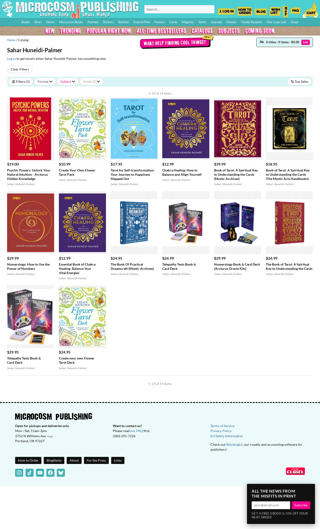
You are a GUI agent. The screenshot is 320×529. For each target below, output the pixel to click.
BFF (285, 10)
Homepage (70, 9)
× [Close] (310, 489)
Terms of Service (222, 426)
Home (11, 40)
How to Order (244, 10)
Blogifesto (54, 460)
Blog (260, 10)
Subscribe (300, 505)
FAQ (295, 10)
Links (118, 460)
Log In (226, 10)
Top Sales (299, 81)
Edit (305, 42)
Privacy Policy (221, 431)
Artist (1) (91, 81)
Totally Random (251, 22)
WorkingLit (234, 444)
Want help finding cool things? (175, 43)
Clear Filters (20, 69)
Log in (11, 59)
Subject (67, 81)
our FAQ (136, 431)
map (50, 436)
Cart (310, 10)
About (74, 460)
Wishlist (275, 10)
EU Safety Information (226, 436)
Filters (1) (21, 81)
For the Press (96, 460)
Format (45, 81)
